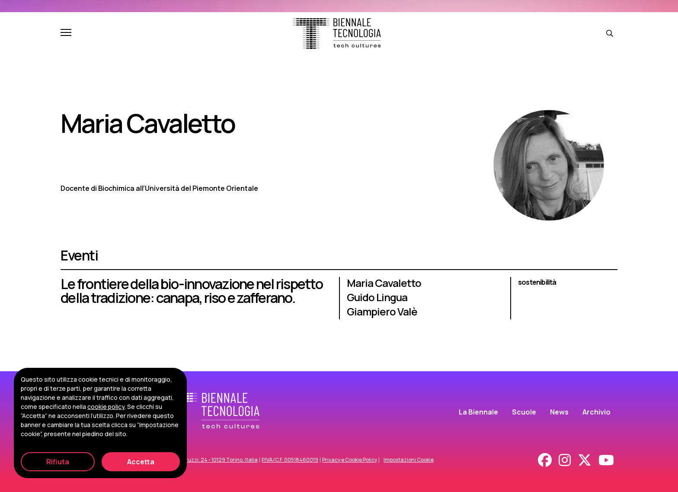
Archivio (596, 412)
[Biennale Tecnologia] (336, 33)
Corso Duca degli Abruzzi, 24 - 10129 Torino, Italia (196, 460)
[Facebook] (544, 460)
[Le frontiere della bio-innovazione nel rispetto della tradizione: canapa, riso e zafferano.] (339, 302)
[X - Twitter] (584, 460)
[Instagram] (564, 460)
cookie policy (106, 406)
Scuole (524, 412)
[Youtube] (606, 460)
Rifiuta (57, 461)
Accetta (140, 461)
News (559, 412)
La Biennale (478, 412)
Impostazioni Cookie (409, 460)
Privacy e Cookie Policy (349, 460)
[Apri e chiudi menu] (66, 33)
